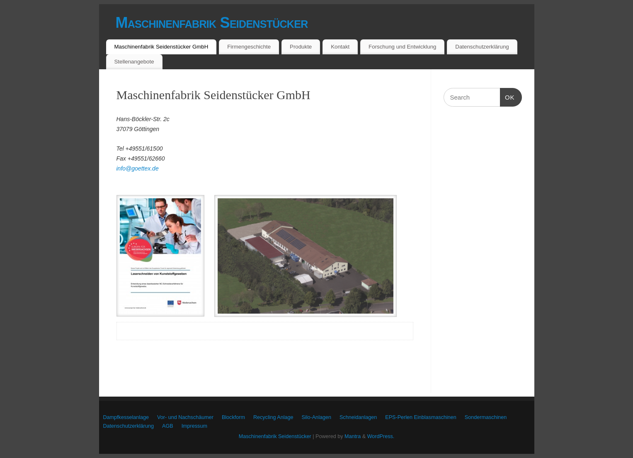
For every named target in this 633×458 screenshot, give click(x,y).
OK (507, 97)
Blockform (233, 417)
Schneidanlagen (358, 417)
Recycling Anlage (273, 417)
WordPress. (381, 436)
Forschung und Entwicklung (402, 47)
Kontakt (340, 47)
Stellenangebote (134, 61)
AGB (167, 426)
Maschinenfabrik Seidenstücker (212, 22)
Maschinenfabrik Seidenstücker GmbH (161, 47)
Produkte (301, 47)
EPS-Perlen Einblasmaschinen (420, 417)
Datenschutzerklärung (482, 47)
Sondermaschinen (486, 417)
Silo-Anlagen (316, 417)
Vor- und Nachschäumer (185, 417)
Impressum (194, 426)
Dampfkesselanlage (126, 417)
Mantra (352, 436)
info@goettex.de (137, 168)
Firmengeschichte (249, 47)
